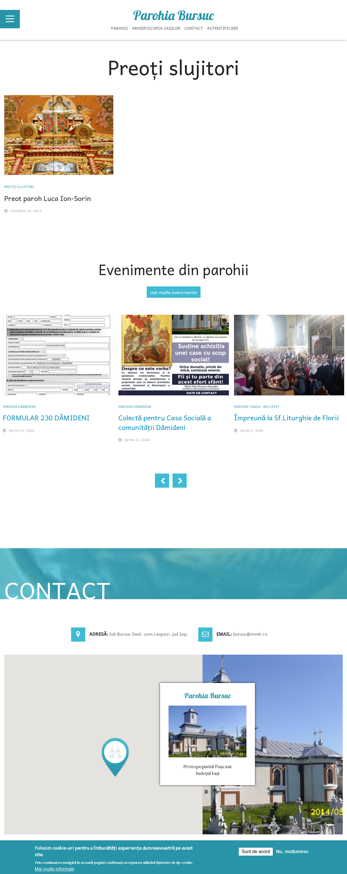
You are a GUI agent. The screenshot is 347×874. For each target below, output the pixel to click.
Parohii (119, 28)
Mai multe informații (54, 869)
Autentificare (222, 28)
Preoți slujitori (19, 186)
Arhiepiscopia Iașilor (156, 28)
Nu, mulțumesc (292, 851)
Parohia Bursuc (173, 15)
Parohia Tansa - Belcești (256, 406)
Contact (193, 28)
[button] (115, 756)
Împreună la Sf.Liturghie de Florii (286, 417)
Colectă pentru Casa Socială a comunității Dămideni (164, 422)
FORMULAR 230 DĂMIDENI (46, 417)
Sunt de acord (256, 851)
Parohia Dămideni (19, 406)
